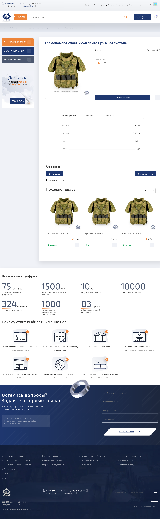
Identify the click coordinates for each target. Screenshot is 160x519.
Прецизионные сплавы (52, 460)
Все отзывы (54, 174)
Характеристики (69, 115)
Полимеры (8, 478)
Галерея (154, 500)
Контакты (143, 5)
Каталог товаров (17, 42)
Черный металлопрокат (14, 456)
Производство (99, 5)
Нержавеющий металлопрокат (17, 460)
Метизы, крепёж (127, 460)
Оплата (89, 115)
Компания (122, 5)
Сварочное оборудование (53, 465)
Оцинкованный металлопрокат (17, 465)
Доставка (110, 115)
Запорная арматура (89, 460)
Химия (7, 473)
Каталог (111, 5)
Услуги (88, 5)
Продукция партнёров (13, 469)
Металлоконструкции (129, 465)
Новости (132, 5)
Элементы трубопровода (130, 456)
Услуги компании (14, 51)
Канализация (86, 465)
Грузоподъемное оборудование (94, 456)
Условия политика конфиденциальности (16, 509)
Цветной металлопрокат (53, 456)
